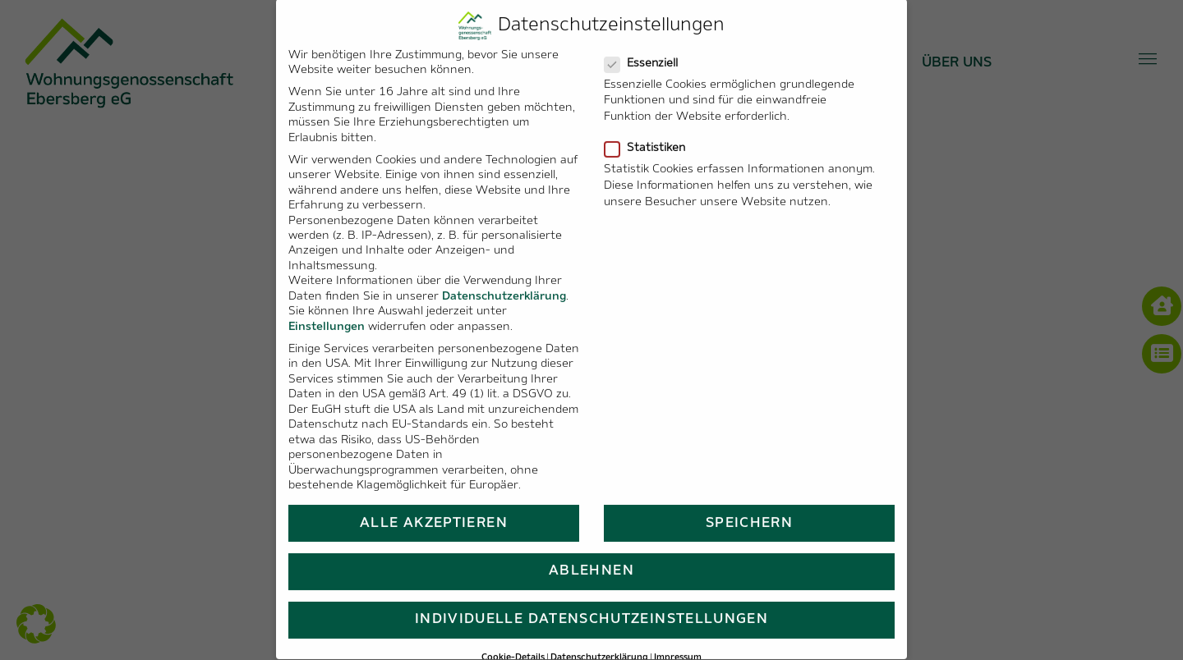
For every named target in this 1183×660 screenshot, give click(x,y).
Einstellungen (326, 308)
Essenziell (648, 45)
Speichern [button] (749, 504)
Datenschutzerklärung (504, 279)
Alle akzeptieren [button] (434, 504)
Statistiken (651, 129)
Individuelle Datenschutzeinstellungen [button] (591, 601)
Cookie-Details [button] (513, 639)
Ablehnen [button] (591, 553)
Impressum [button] (678, 639)
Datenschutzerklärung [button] (599, 639)
